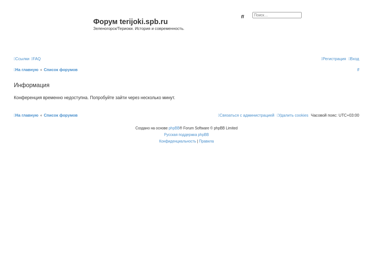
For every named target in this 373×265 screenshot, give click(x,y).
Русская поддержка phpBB (186, 135)
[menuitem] (36, 58)
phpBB (174, 128)
